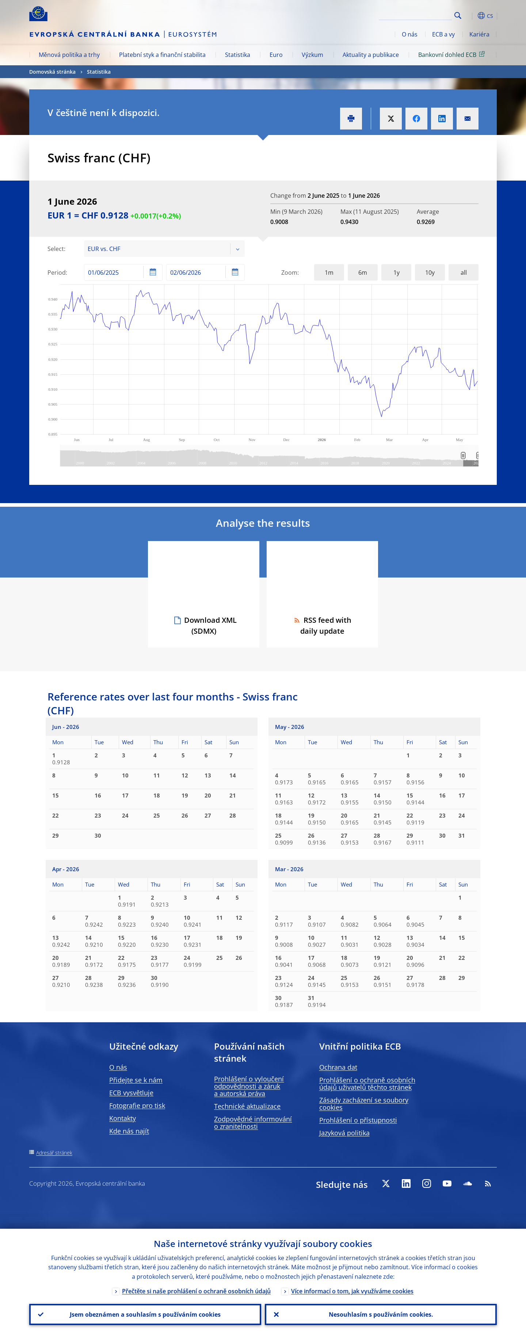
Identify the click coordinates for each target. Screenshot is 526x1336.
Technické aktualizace (247, 1106)
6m (362, 273)
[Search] (415, 14)
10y (430, 273)
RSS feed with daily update (322, 625)
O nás (410, 34)
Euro (276, 55)
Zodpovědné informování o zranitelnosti (253, 1123)
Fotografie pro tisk (137, 1105)
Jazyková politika (344, 1132)
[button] (471, 15)
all (464, 273)
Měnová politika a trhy (69, 55)
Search (458, 15)
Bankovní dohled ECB (452, 54)
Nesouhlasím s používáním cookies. (381, 1314)
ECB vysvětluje (131, 1092)
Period (56, 273)
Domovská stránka (52, 71)
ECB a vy (443, 34)
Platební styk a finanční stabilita (162, 55)
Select (55, 249)
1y (396, 273)
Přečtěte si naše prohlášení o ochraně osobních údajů (196, 1291)
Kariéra (479, 34)
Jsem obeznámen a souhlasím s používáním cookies (145, 1314)
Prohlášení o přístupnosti (358, 1120)
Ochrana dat (338, 1067)
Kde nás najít (129, 1131)
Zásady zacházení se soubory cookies (363, 1104)
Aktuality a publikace (371, 55)
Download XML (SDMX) (210, 625)
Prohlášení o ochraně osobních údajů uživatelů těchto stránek (367, 1084)
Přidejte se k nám (136, 1080)
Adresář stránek (54, 1152)
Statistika (237, 55)
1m (329, 273)
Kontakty (122, 1118)
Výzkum (312, 55)
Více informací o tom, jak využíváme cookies (352, 1291)
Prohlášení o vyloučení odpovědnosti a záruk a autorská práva (249, 1086)
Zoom (289, 273)
